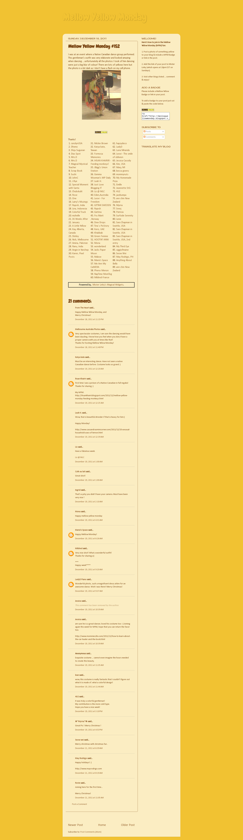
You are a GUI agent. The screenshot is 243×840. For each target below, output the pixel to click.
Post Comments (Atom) (90, 832)
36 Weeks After (80, 219)
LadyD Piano (80, 579)
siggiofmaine (122, 250)
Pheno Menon (101, 270)
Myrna (119, 205)
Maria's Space (101, 260)
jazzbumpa (121, 195)
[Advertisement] (104, 817)
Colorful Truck (79, 212)
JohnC (75, 178)
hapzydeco (121, 143)
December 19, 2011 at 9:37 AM (89, 591)
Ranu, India (77, 246)
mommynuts (122, 174)
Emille (119, 184)
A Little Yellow (79, 226)
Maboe (97, 257)
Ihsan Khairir (80, 379)
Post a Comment (79, 804)
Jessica (78, 601)
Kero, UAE (99, 229)
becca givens (122, 171)
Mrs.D (74, 157)
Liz (76, 447)
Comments (150, 138)
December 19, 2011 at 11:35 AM (89, 665)
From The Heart (82, 308)
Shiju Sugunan (78, 150)
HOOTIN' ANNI (101, 240)
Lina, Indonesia (79, 209)
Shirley (75, 236)
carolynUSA (76, 143)
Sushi (73, 174)
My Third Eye (122, 246)
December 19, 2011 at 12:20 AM (89, 369)
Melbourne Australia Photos (87, 329)
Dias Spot (76, 154)
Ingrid (77, 490)
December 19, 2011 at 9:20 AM (89, 569)
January (76, 222)
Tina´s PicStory (101, 226)
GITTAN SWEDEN (102, 205)
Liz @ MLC (99, 191)
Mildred (78, 548)
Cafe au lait (80, 472)
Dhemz (74, 147)
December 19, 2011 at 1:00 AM (89, 462)
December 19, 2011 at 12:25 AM (89, 403)
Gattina (98, 212)
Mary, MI (120, 167)
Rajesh (97, 209)
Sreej (118, 209)
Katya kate (80, 357)
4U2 (118, 191)
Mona (97, 243)
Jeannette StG (123, 188)
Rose (74, 195)
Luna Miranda (123, 150)
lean (77, 675)
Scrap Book (76, 171)
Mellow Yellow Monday (104, 17)
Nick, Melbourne (80, 240)
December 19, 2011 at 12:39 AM (89, 437)
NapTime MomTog (103, 274)
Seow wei (79, 740)
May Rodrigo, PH (124, 257)
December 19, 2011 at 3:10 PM (88, 711)
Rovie (77, 783)
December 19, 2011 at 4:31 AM (89, 520)
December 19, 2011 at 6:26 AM (89, 538)
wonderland (100, 246)
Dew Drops (99, 222)
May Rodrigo (81, 758)
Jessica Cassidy (123, 160)
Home (102, 825)
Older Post (128, 825)
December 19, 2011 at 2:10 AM (89, 502)
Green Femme (101, 236)
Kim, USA (120, 164)
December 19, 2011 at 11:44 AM (89, 687)
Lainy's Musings (80, 202)
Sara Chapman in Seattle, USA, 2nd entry (122, 239)
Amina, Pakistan (80, 243)
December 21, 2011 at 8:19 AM (89, 773)
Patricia (120, 212)
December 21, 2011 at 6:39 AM (89, 748)
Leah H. (98, 181)
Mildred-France (101, 277)
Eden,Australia (101, 195)
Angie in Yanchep (80, 250)
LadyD (119, 147)
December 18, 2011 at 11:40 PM (89, 347)
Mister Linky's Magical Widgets (108, 285)
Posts (147, 133)
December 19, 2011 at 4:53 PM (88, 730)
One (74, 198)
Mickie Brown (101, 143)
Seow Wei (121, 253)
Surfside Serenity (124, 215)
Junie (118, 219)
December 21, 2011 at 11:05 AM (89, 798)
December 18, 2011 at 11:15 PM (89, 319)
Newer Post (75, 825)
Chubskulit (77, 191)
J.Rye (74, 181)
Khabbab (98, 233)
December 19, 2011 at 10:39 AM (89, 609)
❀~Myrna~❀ (81, 721)
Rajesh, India (78, 205)
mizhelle (76, 215)
